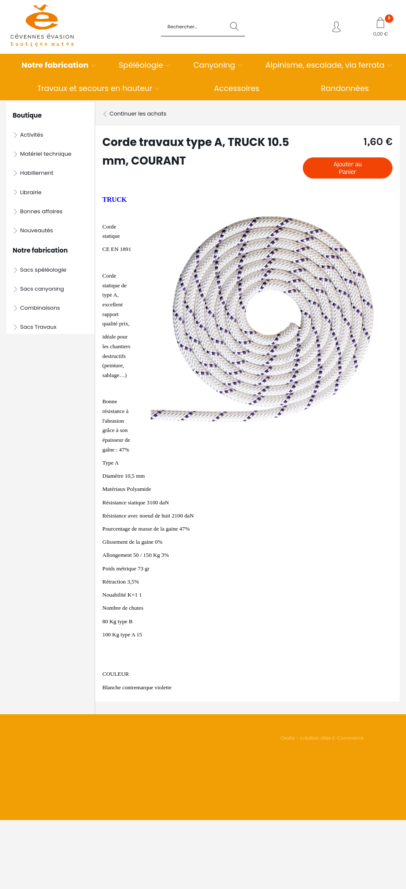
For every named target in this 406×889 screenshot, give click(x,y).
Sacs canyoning (42, 289)
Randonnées (345, 88)
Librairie (31, 192)
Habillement (37, 173)
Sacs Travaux (38, 327)
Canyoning (214, 65)
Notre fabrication (55, 65)
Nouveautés (36, 230)
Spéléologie (141, 65)
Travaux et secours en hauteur (94, 88)
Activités (32, 135)
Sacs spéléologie (43, 270)
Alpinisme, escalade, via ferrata (325, 65)
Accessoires (236, 88)
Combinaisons (40, 308)
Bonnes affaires (41, 211)
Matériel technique (45, 154)
